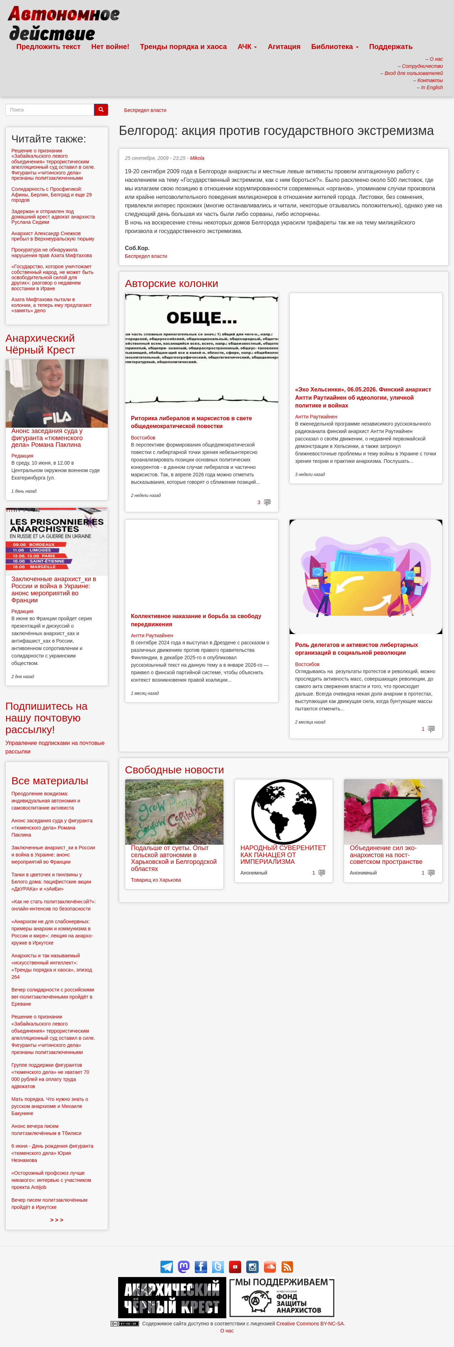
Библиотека (335, 46)
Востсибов (143, 437)
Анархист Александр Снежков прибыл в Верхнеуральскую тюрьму (52, 236)
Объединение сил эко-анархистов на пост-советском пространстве (386, 855)
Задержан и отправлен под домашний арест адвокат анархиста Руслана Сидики (53, 217)
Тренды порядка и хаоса (183, 46)
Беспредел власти (145, 110)
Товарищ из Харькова (156, 880)
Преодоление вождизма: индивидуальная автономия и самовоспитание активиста (45, 801)
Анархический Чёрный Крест (40, 344)
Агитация (284, 46)
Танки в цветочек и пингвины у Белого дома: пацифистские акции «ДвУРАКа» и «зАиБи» (51, 882)
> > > (56, 1220)
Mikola (197, 158)
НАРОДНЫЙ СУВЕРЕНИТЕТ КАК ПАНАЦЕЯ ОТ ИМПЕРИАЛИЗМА (283, 855)
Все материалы (49, 780)
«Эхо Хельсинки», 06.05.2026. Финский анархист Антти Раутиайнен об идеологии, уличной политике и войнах (363, 397)
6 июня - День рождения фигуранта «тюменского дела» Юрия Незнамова (52, 1153)
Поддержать (391, 46)
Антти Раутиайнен (316, 417)
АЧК (247, 46)
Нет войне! (110, 46)
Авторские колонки (171, 283)
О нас (226, 1331)
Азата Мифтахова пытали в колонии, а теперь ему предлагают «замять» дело (51, 305)
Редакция (22, 456)
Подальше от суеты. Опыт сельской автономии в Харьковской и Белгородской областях (174, 858)
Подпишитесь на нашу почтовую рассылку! (46, 717)
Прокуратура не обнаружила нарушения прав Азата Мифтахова (51, 252)
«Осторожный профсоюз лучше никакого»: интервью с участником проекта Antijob (51, 1180)
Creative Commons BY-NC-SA (310, 1323)
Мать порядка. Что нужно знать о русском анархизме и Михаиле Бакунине (49, 1106)
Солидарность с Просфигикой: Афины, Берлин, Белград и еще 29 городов (51, 194)
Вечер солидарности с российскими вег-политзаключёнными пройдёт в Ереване (52, 997)
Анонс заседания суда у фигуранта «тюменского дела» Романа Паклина (47, 438)
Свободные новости (174, 769)
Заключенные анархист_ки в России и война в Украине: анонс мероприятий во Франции (53, 589)
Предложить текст (48, 46)
